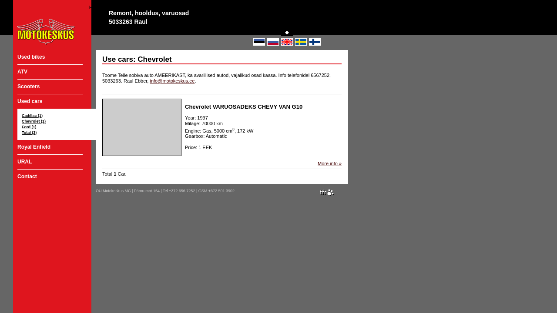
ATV (22, 72)
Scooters (28, 86)
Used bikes (31, 57)
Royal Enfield (33, 147)
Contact (27, 176)
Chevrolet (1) (34, 121)
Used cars (29, 101)
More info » (330, 163)
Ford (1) (29, 127)
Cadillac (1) (32, 115)
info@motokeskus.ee (172, 80)
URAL (24, 162)
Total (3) (29, 132)
